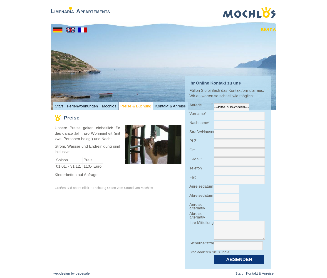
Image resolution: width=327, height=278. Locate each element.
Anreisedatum (201, 187)
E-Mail (197, 159)
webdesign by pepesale (71, 273)
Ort (192, 150)
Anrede (195, 105)
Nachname (199, 123)
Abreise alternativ (197, 215)
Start (57, 29)
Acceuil (82, 29)
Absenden (239, 259)
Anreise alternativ (197, 206)
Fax (192, 177)
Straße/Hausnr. (201, 132)
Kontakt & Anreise (170, 106)
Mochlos (109, 106)
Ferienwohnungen (82, 106)
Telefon (195, 168)
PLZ (192, 141)
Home (70, 29)
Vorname (197, 114)
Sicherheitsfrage (201, 243)
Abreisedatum (201, 196)
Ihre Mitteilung (201, 223)
